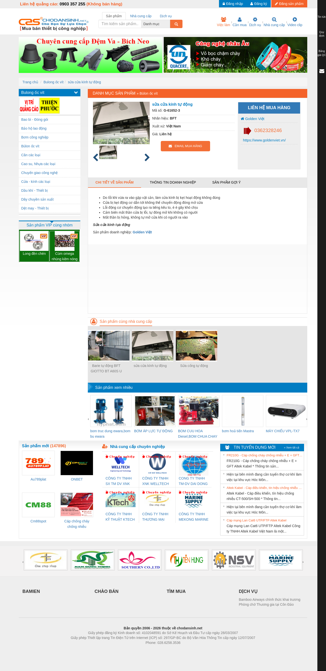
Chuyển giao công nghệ (39, 173)
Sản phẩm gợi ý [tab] (226, 182)
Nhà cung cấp (274, 22)
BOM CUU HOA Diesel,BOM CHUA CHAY (197, 433)
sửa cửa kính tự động (84, 82)
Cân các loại (30, 155)
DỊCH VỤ (248, 591)
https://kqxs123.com (186, 650)
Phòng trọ (131, 650)
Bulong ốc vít (53, 82)
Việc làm (223, 22)
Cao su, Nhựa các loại (38, 164)
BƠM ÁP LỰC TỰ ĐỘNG (153, 431)
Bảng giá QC (321, 53)
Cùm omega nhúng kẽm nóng (65, 256)
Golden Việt (252, 119)
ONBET (77, 479)
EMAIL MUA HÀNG (185, 146)
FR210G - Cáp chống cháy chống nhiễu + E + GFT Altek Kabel (265, 455)
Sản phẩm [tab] (114, 16)
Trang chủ (30, 82)
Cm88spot (38, 521)
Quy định (321, 34)
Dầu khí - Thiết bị (34, 190)
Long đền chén (34, 254)
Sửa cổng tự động (194, 366)
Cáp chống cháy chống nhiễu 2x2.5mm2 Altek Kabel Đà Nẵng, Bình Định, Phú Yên (77, 524)
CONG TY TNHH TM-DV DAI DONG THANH (193, 481)
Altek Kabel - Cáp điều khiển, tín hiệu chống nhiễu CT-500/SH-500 (265, 488)
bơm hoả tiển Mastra (238, 431)
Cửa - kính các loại (35, 182)
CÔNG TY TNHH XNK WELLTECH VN (155, 481)
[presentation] (88, 418)
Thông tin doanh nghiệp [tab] (173, 182)
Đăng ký (258, 4)
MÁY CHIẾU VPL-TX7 (283, 431)
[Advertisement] (197, 278)
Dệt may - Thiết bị (35, 208)
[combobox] (169, 23)
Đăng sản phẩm (289, 4)
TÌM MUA (176, 591)
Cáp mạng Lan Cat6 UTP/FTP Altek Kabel (256, 520)
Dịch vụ (255, 22)
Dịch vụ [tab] (166, 16)
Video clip (295, 22)
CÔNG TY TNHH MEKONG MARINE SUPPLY (194, 517)
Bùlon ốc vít (30, 146)
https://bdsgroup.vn (156, 650)
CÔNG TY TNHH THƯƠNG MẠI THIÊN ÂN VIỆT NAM (155, 517)
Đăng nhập (233, 4)
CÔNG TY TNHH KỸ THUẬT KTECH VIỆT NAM (120, 517)
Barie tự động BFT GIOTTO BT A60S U (106, 368)
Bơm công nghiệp (34, 137)
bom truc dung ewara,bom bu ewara (110, 433)
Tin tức (322, 16)
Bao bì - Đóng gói (34, 119)
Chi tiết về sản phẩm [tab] (114, 182)
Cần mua (240, 22)
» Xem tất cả (291, 447)
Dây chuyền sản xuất (37, 199)
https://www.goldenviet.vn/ (264, 140)
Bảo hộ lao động (34, 128)
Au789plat (38, 479)
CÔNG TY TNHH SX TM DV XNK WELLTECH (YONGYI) (119, 481)
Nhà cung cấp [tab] (141, 16)
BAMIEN (31, 591)
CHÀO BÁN (107, 591)
